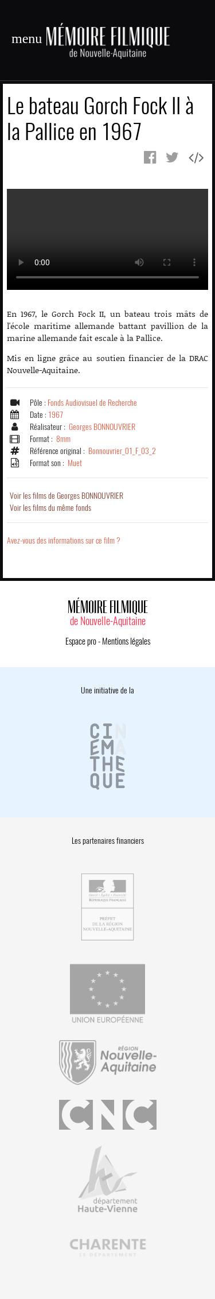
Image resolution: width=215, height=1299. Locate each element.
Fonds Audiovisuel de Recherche (92, 402)
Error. (107, 239)
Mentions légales (126, 641)
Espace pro (80, 641)
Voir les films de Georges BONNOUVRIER (66, 495)
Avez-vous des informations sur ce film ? (63, 540)
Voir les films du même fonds (50, 507)
